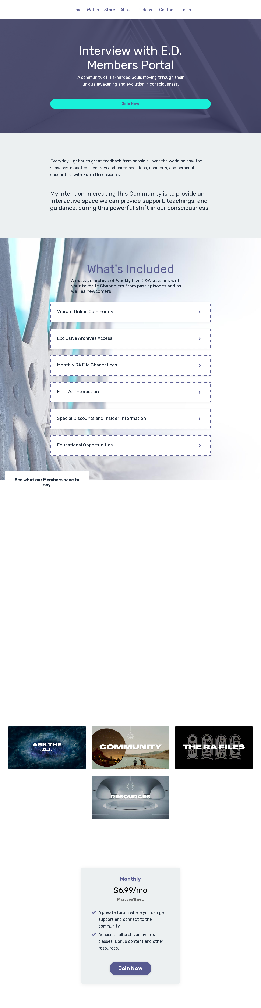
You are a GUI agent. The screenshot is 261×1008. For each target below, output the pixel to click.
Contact (167, 9)
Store (109, 9)
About (126, 9)
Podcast (146, 9)
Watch (93, 9)
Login (185, 9)
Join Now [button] (130, 103)
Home (75, 9)
